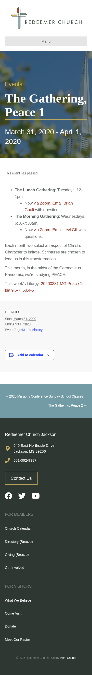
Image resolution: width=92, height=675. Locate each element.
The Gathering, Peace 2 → (67, 405)
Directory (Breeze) (19, 542)
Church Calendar (18, 528)
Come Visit (13, 613)
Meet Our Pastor (17, 639)
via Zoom (42, 203)
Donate (10, 626)
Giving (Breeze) (17, 555)
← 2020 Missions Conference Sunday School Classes (44, 396)
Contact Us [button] (21, 478)
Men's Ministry (32, 330)
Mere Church (68, 658)
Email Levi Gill (65, 230)
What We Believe (18, 600)
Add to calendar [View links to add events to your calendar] (30, 355)
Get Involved (14, 568)
